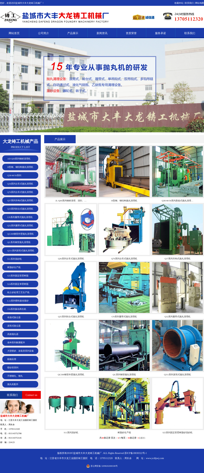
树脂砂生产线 (124, 432)
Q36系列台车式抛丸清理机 (71, 258)
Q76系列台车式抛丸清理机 (124, 258)
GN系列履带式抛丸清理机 (124, 316)
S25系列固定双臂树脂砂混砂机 (177, 432)
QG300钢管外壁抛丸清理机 (71, 374)
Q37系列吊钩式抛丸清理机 (177, 258)
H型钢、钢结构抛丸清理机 (124, 200)
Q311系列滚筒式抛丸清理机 (177, 374)
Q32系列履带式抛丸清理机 (177, 316)
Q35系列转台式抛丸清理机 (71, 316)
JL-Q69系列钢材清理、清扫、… (71, 200)
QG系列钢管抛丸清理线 (124, 374)
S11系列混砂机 (71, 432)
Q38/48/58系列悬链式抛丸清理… (177, 200)
